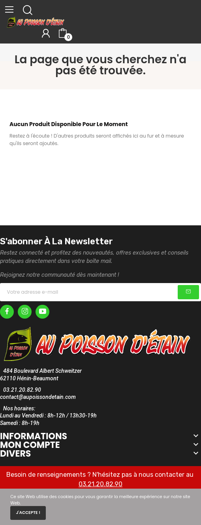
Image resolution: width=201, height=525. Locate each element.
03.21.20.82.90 (100, 484)
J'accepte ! (28, 513)
